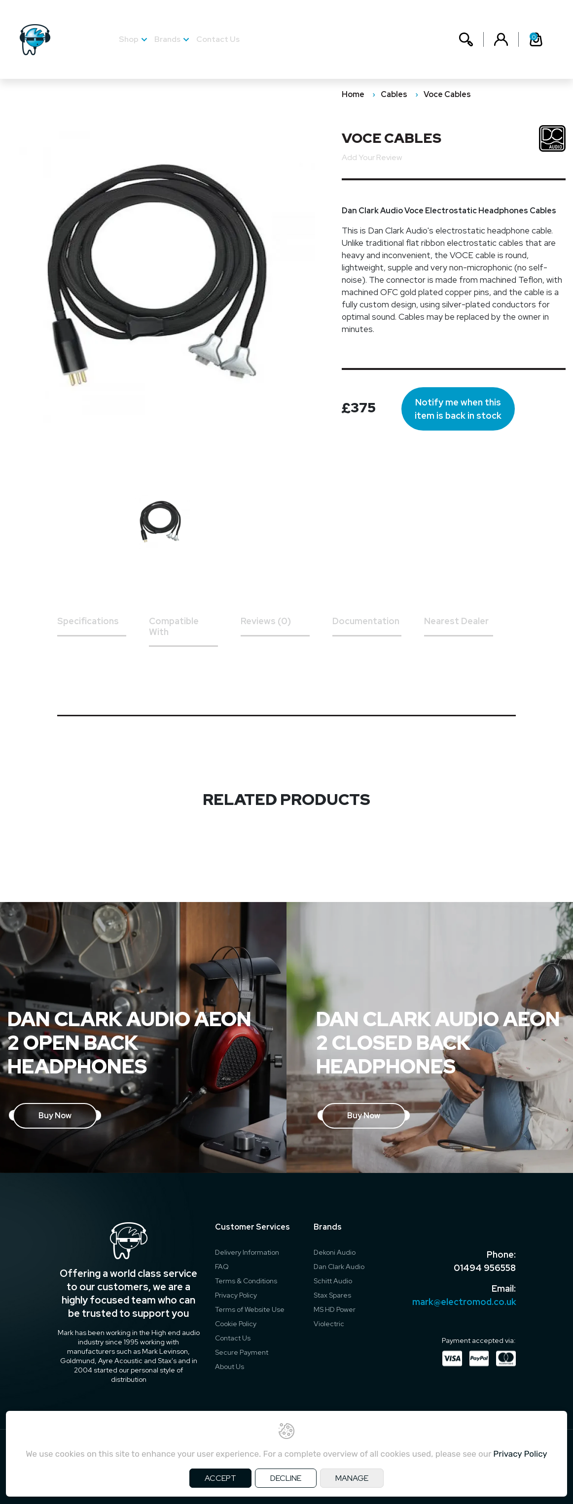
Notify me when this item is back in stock (458, 409)
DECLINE (285, 1478)
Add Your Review (372, 157)
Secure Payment (241, 1352)
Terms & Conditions (246, 1280)
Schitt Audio (333, 1280)
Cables (394, 94)
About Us (229, 1366)
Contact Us (218, 39)
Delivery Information (247, 1252)
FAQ (222, 1266)
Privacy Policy (236, 1295)
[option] (167, 523)
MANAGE (351, 1478)
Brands (167, 39)
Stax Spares (332, 1295)
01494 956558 (485, 1267)
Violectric (329, 1323)
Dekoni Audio (335, 1252)
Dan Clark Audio (339, 1266)
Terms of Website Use (250, 1309)
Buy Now (55, 1115)
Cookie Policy (235, 1323)
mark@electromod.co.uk (464, 1301)
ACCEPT (220, 1478)
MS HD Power (335, 1309)
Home (353, 94)
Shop (129, 39)
